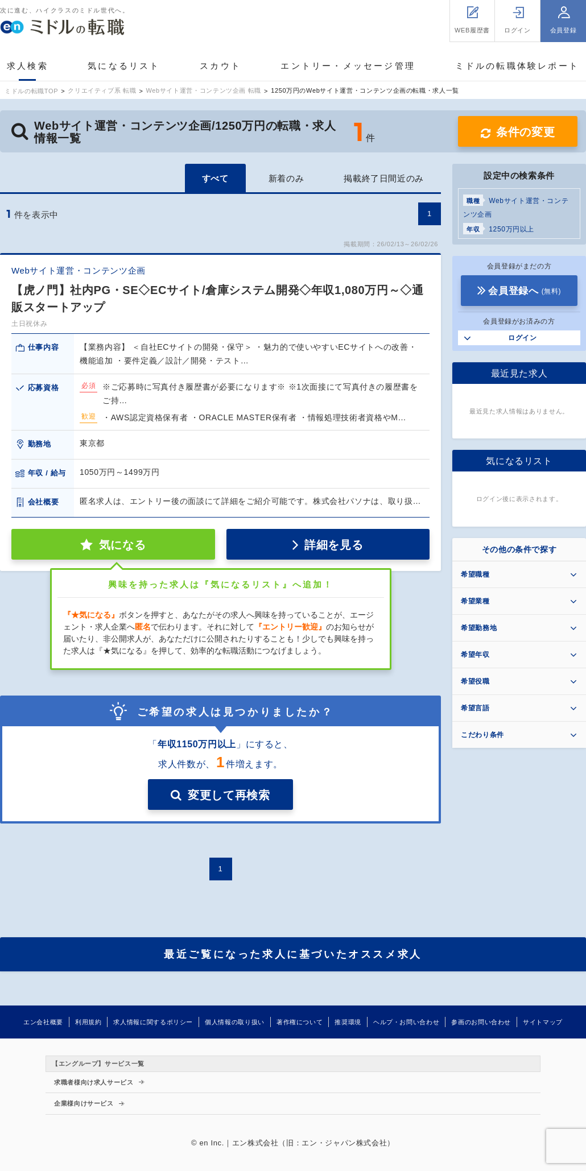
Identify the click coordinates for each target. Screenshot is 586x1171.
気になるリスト (124, 66)
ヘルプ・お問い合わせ (406, 1022)
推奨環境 (348, 1022)
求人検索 (27, 66)
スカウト (220, 66)
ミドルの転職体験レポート (517, 66)
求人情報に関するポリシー (153, 1022)
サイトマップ (543, 1022)
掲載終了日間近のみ (384, 178)
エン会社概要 (43, 1022)
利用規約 (88, 1022)
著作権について (300, 1022)
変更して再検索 (229, 795)
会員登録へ (524, 290)
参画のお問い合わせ (481, 1022)
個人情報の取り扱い (235, 1022)
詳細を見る (333, 545)
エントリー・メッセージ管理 (347, 66)
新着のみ (286, 178)
